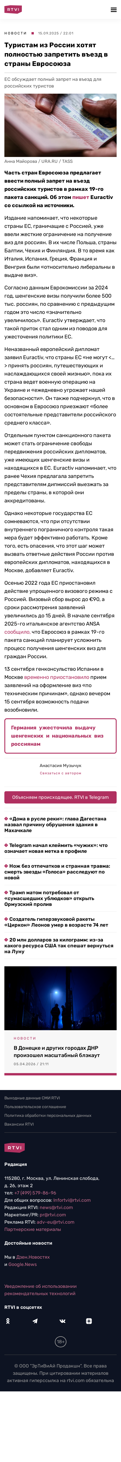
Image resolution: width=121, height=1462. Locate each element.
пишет (80, 197)
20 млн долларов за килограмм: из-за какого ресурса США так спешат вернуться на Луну (58, 945)
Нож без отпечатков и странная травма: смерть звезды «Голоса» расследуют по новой (57, 872)
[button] (114, 9)
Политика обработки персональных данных (48, 1115)
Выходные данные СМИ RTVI (32, 1098)
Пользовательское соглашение (35, 1106)
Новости (15, 33)
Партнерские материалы (32, 1229)
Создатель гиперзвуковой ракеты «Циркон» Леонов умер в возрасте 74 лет (56, 922)
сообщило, (17, 632)
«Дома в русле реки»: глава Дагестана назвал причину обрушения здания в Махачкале (55, 824)
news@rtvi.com (56, 1207)
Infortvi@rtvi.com (72, 1200)
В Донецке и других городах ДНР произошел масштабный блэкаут (57, 1051)
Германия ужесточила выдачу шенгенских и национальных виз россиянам (57, 735)
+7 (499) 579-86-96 (35, 1193)
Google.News (22, 1264)
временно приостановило (56, 677)
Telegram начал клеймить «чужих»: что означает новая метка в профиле (56, 848)
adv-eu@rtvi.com (55, 1222)
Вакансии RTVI (19, 1124)
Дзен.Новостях (33, 1257)
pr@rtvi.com (53, 1215)
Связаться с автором (60, 773)
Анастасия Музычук (60, 765)
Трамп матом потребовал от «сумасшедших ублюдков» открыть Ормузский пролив (49, 898)
